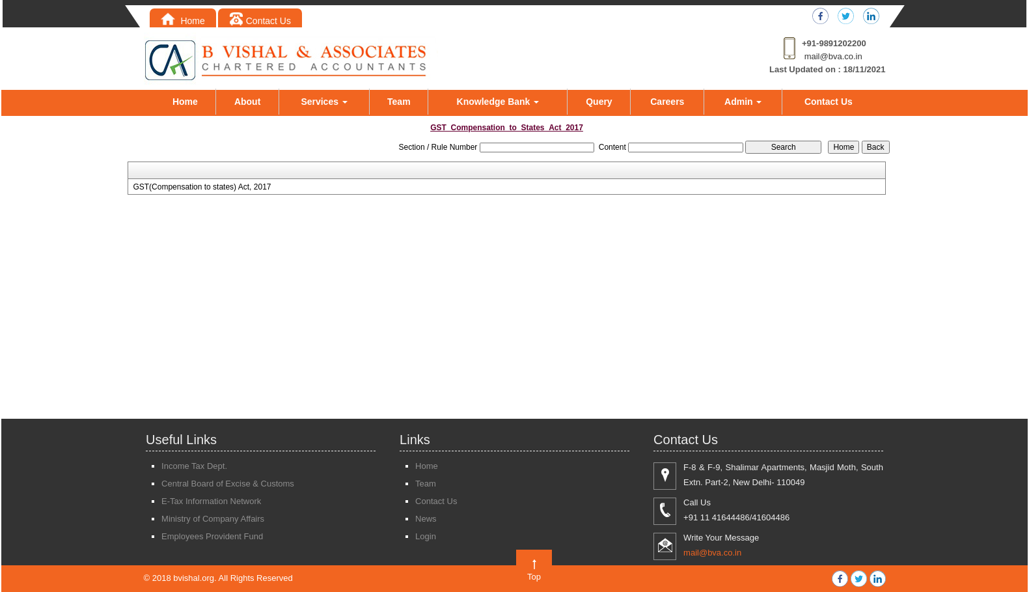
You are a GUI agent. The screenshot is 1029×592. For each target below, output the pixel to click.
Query (599, 101)
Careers (667, 101)
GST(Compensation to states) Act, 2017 (202, 186)
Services (324, 101)
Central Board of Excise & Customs (227, 483)
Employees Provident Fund (212, 536)
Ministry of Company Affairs (212, 519)
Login (425, 536)
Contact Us (260, 21)
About (247, 101)
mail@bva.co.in (833, 56)
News (426, 519)
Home (183, 21)
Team (399, 101)
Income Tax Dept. (194, 466)
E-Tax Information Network (211, 501)
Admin (742, 101)
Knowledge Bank (498, 101)
